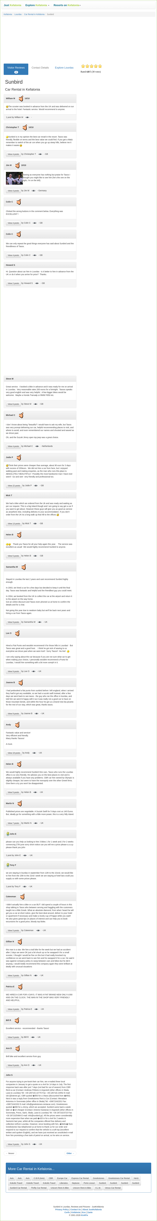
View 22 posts (14, 485)
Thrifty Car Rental (39, 1188)
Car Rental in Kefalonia (34, 14)
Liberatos (64, 1183)
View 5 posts (13, 556)
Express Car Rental (80, 1178)
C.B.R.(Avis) (39, 1178)
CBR (51, 1178)
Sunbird (102, 1183)
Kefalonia (8, 14)
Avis (12, 1178)
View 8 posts (13, 1065)
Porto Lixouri (89, 1183)
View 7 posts (13, 823)
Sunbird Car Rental (18, 1188)
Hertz (136, 1178)
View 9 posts (13, 622)
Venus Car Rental (113, 1188)
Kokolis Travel (16, 1183)
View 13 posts (14, 523)
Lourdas (18, 14)
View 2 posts (13, 283)
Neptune (75, 1183)
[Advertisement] (78, 39)
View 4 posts (13, 154)
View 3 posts (13, 975)
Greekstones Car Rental (119, 1178)
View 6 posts (13, 404)
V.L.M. (98, 1188)
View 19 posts (14, 753)
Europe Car (62, 1178)
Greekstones (98, 1178)
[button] (37, 5)
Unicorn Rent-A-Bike (60, 1188)
